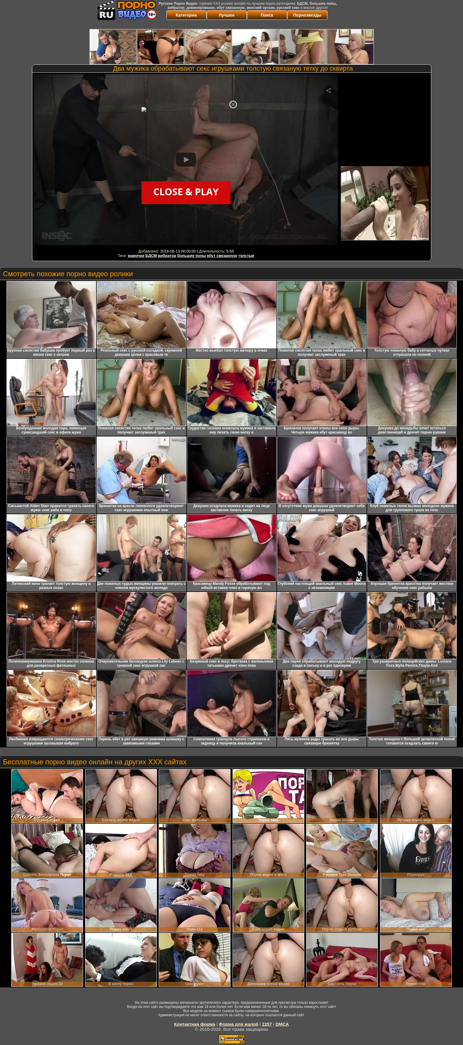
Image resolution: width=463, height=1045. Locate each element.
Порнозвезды (307, 15)
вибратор (167, 255)
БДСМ (151, 255)
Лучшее (227, 15)
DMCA (282, 1024)
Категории (186, 15)
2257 (267, 1024)
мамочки (136, 255)
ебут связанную (222, 255)
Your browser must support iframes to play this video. (186, 160)
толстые (246, 255)
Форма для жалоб (238, 1024)
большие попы (191, 255)
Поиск (267, 15)
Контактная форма (194, 1024)
